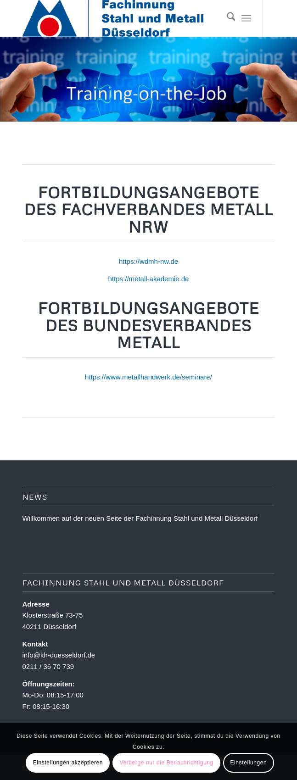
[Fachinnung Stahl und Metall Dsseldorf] (123, 18)
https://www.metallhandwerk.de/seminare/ (148, 377)
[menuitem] (226, 18)
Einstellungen (248, 762)
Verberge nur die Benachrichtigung (166, 762)
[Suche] (226, 18)
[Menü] (246, 18)
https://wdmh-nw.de (148, 261)
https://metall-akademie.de (148, 279)
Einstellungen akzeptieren (68, 762)
